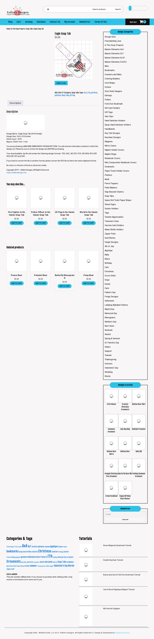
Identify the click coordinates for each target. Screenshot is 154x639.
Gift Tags (109, 112)
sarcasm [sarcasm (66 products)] (49, 561)
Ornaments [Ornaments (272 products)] (13, 561)
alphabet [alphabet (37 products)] (40, 546)
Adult (107, 179)
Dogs (107, 280)
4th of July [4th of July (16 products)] (18, 547)
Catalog (29, 22)
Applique (109, 250)
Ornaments (109, 166)
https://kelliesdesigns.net (16, 173)
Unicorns (108, 363)
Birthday (108, 263)
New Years (109, 326)
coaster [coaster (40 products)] (55, 551)
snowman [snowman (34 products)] (70, 562)
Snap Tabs (29, 29)
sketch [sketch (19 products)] (55, 562)
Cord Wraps (110, 83)
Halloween (109, 301)
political (58, 95)
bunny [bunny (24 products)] (21, 552)
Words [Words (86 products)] (71, 565)
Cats (107, 267)
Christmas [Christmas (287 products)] (44, 551)
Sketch (108, 334)
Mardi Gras (109, 309)
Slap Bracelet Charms (114, 192)
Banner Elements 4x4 (114, 49)
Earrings (108, 95)
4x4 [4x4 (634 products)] (24, 546)
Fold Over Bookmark (114, 104)
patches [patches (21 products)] (23, 562)
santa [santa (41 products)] (42, 562)
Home (8, 29)
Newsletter (84, 22)
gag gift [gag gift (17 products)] (18, 557)
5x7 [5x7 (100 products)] (29, 546)
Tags (107, 213)
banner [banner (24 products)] (60, 547)
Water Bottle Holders (114, 229)
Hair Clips (109, 116)
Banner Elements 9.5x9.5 (116, 62)
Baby (107, 254)
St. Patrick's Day (112, 342)
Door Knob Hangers (113, 91)
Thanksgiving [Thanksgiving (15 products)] (41, 566)
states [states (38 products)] (26, 566)
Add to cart (61, 83)
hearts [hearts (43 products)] (44, 557)
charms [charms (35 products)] (35, 551)
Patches (108, 175)
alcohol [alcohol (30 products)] (34, 547)
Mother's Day (110, 322)
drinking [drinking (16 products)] (60, 552)
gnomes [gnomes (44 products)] (24, 557)
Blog (10, 22)
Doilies (108, 87)
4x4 (85, 93)
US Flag (72, 95)
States (108, 347)
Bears (107, 259)
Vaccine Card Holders (114, 225)
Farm (107, 288)
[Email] (125, 514)
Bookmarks (110, 70)
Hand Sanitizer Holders (115, 120)
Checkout (41, 22)
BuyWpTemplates (122, 633)
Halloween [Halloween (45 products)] (32, 557)
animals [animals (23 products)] (47, 547)
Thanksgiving (110, 359)
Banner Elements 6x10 (115, 58)
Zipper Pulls (110, 234)
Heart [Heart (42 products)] (38, 557)
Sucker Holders (111, 208)
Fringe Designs (111, 296)
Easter (107, 284)
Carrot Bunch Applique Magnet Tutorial (118, 589)
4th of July (109, 246)
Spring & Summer (112, 338)
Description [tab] (15, 103)
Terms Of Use (100, 22)
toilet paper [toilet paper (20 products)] (50, 566)
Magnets (109, 141)
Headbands (110, 129)
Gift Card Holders (112, 108)
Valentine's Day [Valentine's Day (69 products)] (61, 565)
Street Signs (110, 204)
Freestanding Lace (113, 41)
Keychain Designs (113, 137)
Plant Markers (111, 187)
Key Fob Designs (112, 133)
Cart (19, 22)
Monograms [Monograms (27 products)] (62, 557)
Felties (108, 99)
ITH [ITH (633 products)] (50, 556)
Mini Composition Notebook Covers (120, 162)
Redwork (109, 330)
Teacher (108, 355)
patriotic (94, 93)
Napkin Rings (110, 154)
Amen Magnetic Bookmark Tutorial (117, 545)
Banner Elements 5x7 (114, 53)
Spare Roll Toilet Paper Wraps (118, 200)
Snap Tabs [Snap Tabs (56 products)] (62, 562)
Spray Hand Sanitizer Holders (118, 125)
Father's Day (110, 292)
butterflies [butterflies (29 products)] (27, 552)
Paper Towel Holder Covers (117, 171)
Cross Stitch (110, 275)
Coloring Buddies (112, 78)
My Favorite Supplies (111, 609)
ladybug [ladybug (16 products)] (55, 557)
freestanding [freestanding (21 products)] (10, 557)
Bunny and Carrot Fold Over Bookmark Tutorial (121, 575)
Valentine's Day (111, 368)
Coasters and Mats (113, 74)
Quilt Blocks (110, 238)
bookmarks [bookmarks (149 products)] (12, 551)
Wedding (109, 372)
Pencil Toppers (111, 183)
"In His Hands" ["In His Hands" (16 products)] (10, 547)
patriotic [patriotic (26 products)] (30, 562)
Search (118, 9)
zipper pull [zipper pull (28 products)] (10, 569)
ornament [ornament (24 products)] (70, 557)
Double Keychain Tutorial (113, 560)
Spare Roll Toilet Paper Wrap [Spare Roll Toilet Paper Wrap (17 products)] (15, 566)
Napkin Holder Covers (114, 150)
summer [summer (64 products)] (33, 565)
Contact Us (55, 22)
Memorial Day (111, 313)
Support (108, 351)
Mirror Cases (110, 146)
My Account (69, 22)
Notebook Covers (112, 158)
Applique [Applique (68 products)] (54, 546)
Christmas (109, 271)
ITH (88, 93)
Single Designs (111, 242)
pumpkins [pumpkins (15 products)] (36, 562)
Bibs (107, 66)
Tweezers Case (112, 221)
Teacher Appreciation (114, 217)
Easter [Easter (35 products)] (66, 551)
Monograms (110, 317)
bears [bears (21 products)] (65, 547)
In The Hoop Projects (18, 29)
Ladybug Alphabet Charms (116, 305)
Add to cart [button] (16, 223)
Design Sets (110, 37)
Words (108, 376)
